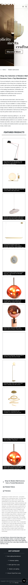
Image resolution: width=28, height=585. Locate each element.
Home (4, 69)
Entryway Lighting (14, 560)
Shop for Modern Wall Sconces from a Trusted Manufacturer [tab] (14, 482)
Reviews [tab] (7, 491)
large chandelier (20, 542)
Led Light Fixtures (4, 537)
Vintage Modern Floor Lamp (10, 540)
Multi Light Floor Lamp (14, 564)
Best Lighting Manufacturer (14, 556)
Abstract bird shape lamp (16, 537)
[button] (23, 7)
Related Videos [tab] (9, 487)
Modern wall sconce (13, 69)
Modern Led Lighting (14, 569)
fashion (11, 539)
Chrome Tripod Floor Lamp (14, 573)
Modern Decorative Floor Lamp (8, 542)
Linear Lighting (22, 540)
